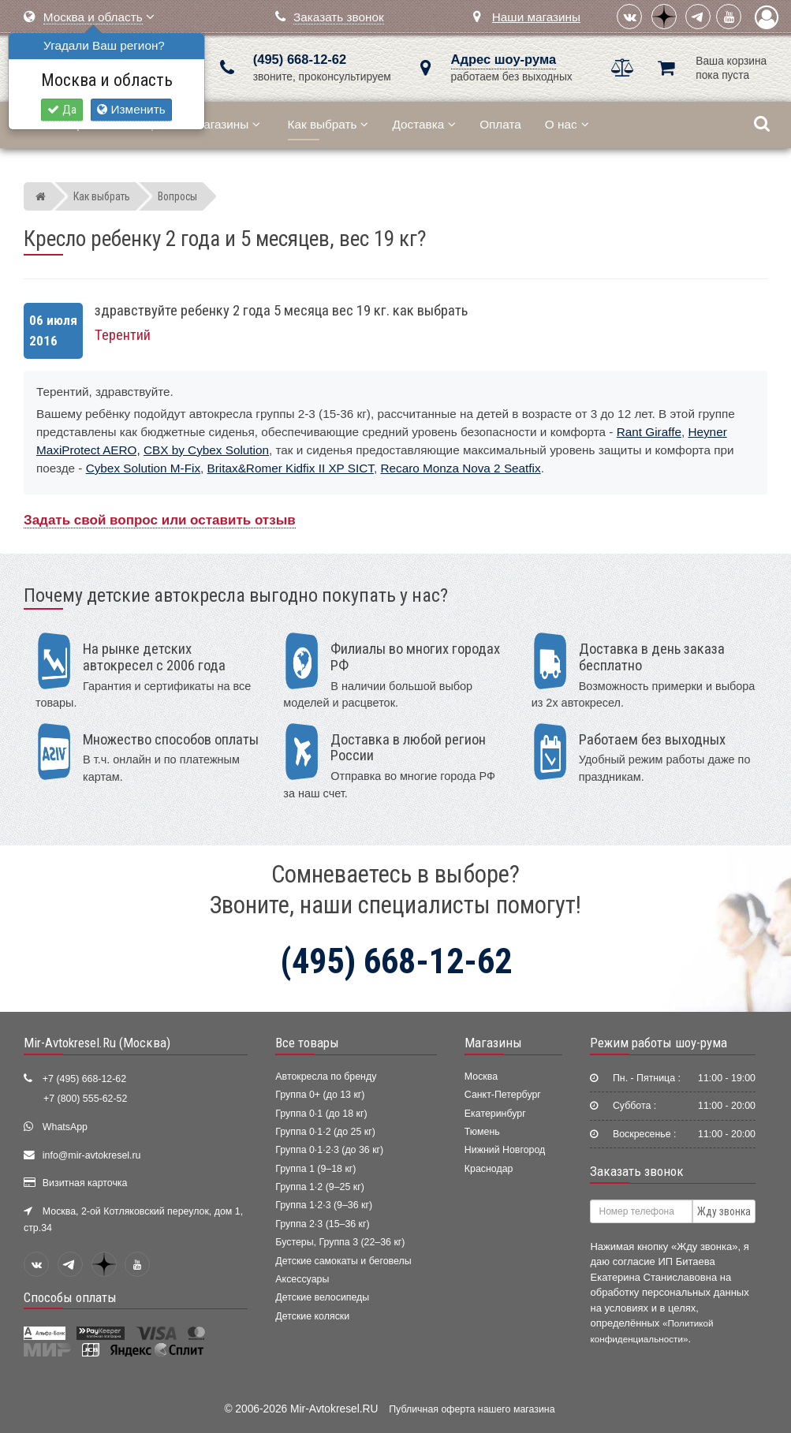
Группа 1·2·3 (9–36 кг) (323, 1205)
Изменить (131, 109)
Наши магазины (536, 17)
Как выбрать (328, 124)
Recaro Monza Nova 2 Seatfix (460, 468)
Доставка (424, 124)
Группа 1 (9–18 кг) (315, 1168)
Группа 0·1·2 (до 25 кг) (325, 1131)
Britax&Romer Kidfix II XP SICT (290, 468)
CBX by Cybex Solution (206, 450)
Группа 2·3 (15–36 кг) (322, 1224)
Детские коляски (312, 1316)
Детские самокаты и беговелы (343, 1261)
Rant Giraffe (649, 431)
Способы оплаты (70, 1297)
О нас (567, 124)
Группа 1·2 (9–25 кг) (319, 1186)
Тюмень (482, 1131)
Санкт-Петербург (503, 1094)
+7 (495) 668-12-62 (84, 1078)
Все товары (307, 1042)
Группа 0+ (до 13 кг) (319, 1094)
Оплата (500, 124)
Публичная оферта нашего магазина (471, 1409)
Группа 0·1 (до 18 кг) (321, 1113)
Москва (481, 1076)
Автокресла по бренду (325, 1076)
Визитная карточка (85, 1183)
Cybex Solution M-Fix (143, 468)
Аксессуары (302, 1279)
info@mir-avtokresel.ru (92, 1155)
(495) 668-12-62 (299, 59)
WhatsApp (65, 1127)
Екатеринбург (495, 1113)
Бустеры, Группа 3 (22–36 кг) (340, 1242)
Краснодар (489, 1168)
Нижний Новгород (505, 1149)
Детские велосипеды (322, 1297)
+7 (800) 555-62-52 (85, 1098)
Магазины (226, 124)
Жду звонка (724, 1211)
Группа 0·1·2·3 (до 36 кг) (329, 1149)
